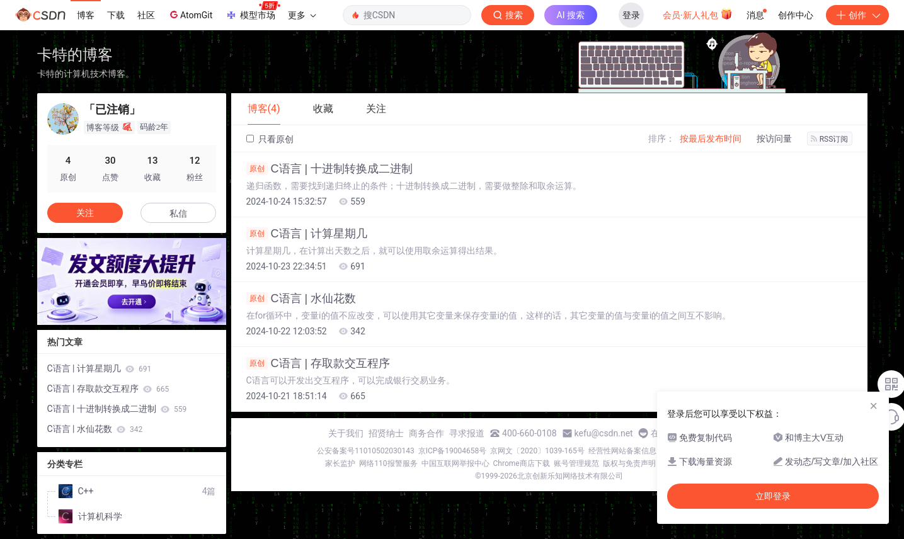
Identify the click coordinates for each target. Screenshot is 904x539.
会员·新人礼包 (698, 14)
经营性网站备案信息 (622, 450)
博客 (85, 15)
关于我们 (345, 433)
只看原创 (270, 139)
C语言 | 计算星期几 (307, 233)
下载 (116, 15)
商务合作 (426, 433)
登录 (631, 15)
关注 (85, 213)
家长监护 (340, 463)
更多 (302, 15)
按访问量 (774, 138)
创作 (857, 15)
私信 (178, 213)
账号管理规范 (576, 463)
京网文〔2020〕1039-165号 (537, 450)
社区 (146, 15)
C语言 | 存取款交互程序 (318, 363)
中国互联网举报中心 (455, 463)
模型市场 (252, 11)
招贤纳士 (386, 433)
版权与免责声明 (629, 463)
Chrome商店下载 (521, 463)
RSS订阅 (830, 139)
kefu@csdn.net (604, 433)
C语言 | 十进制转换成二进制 (329, 168)
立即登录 (773, 496)
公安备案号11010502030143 (365, 450)
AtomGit (190, 14)
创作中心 (795, 15)
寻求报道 (466, 433)
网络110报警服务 (388, 463)
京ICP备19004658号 (452, 450)
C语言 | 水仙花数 (301, 298)
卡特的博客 (75, 54)
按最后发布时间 (710, 138)
